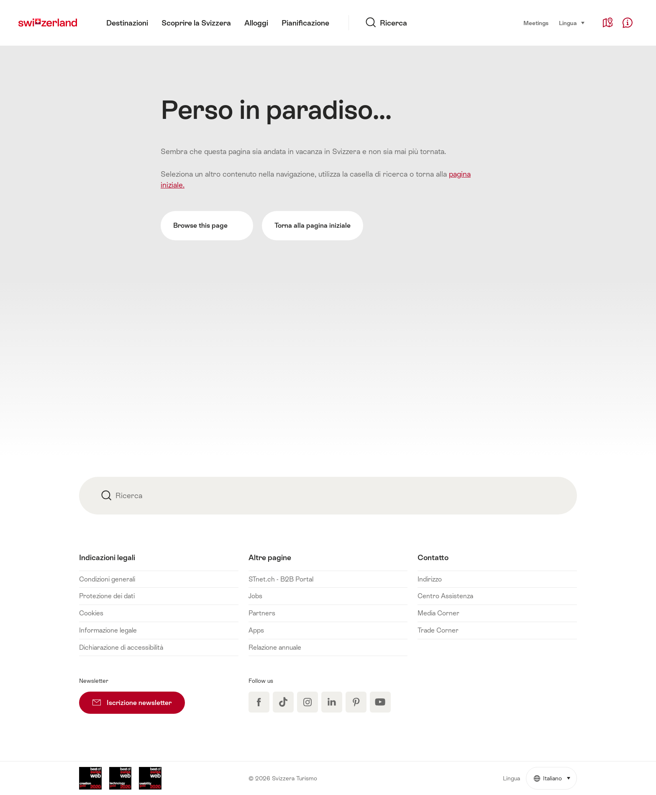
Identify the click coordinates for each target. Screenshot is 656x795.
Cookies (91, 613)
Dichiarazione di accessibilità (121, 647)
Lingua (572, 22)
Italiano (555, 774)
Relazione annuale (275, 647)
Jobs (255, 596)
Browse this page (207, 226)
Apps (256, 630)
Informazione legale (108, 630)
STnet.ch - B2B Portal (281, 579)
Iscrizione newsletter (138, 699)
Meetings (535, 23)
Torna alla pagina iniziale (312, 225)
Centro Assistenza (445, 596)
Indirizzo (430, 579)
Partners (262, 613)
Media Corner (438, 613)
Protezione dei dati (107, 596)
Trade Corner (438, 630)
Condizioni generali (107, 579)
